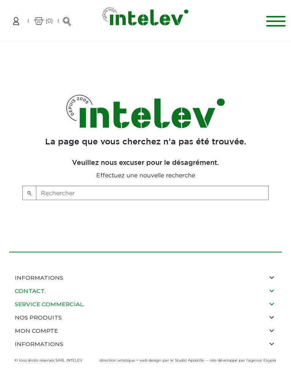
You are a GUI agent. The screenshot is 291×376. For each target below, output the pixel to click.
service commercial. (49, 304)
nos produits (38, 317)
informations (39, 344)
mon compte (36, 330)
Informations (39, 277)
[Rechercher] (152, 193)
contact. (30, 291)
